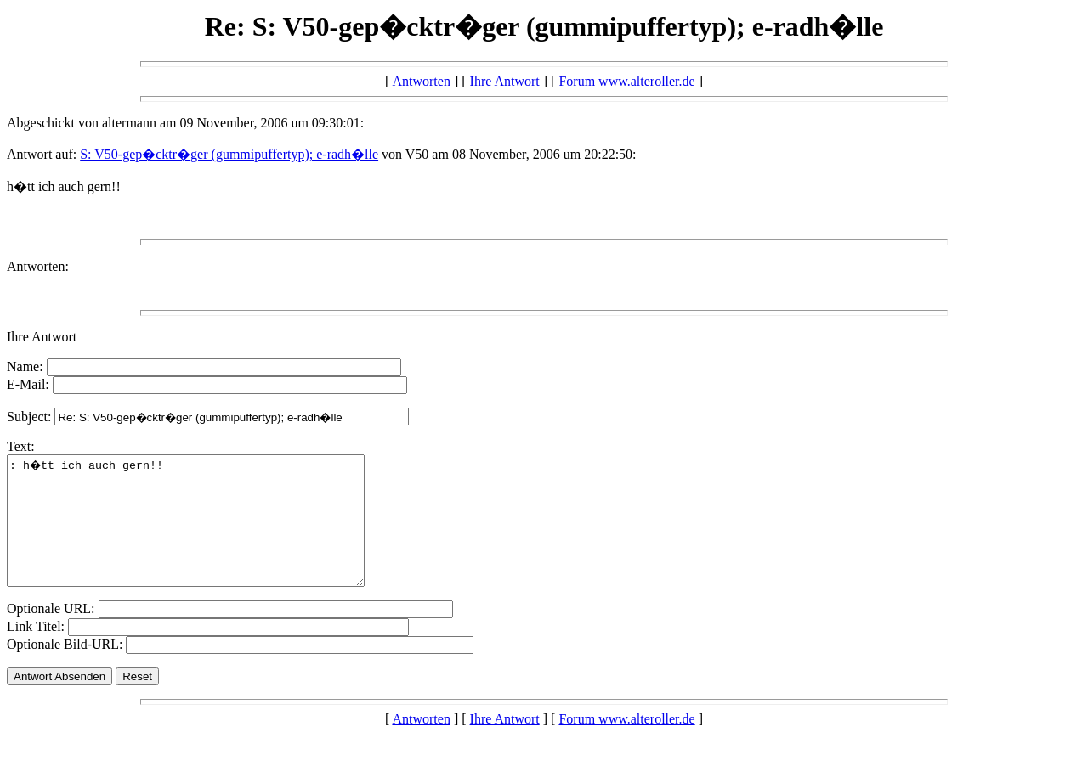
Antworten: (38, 266)
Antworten (421, 81)
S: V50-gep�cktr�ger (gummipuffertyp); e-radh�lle (229, 154)
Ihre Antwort (505, 81)
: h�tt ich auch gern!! (207, 533)
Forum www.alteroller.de (626, 81)
